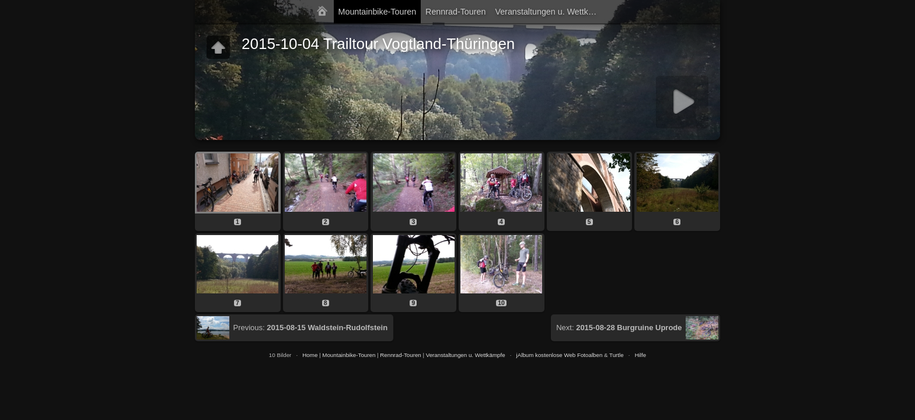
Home (309, 355)
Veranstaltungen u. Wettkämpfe (550, 11)
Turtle (616, 355)
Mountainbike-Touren (377, 11)
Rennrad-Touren (455, 11)
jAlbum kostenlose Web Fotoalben (559, 355)
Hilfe (641, 355)
